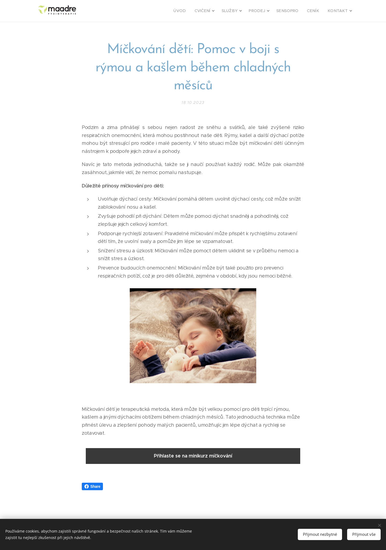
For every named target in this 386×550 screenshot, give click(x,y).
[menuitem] (192, 11)
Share (92, 486)
